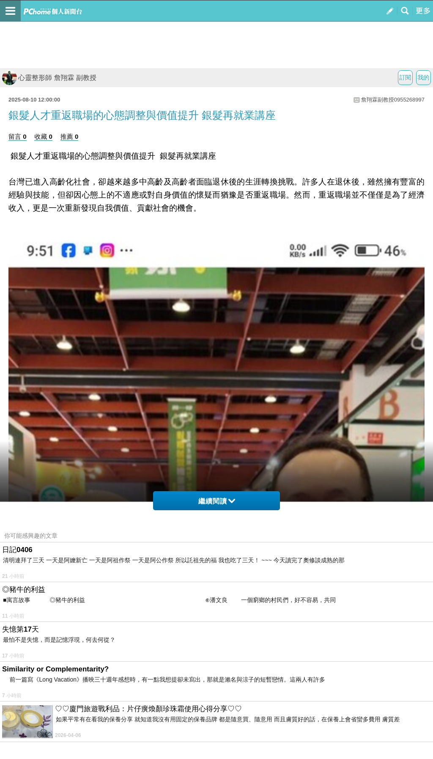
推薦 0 (69, 136)
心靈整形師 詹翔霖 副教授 (49, 77)
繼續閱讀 (216, 501)
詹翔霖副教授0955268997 (393, 99)
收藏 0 (43, 136)
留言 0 (17, 136)
